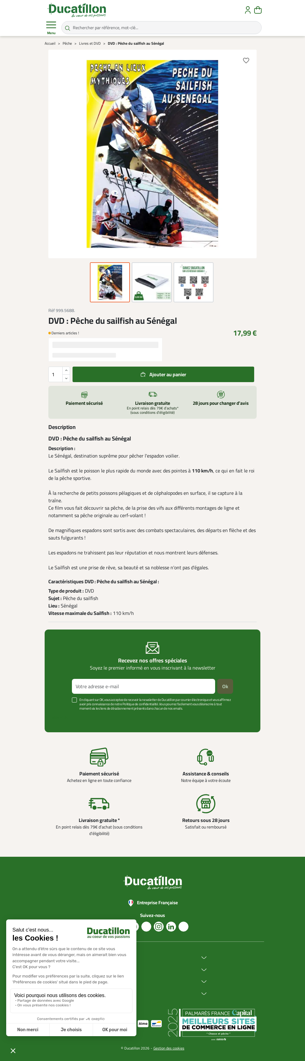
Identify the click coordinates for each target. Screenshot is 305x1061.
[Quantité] (59, 374)
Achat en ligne (113, 969)
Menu (51, 28)
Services (107, 981)
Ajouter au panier (167, 374)
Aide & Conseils (114, 993)
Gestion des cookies (168, 1048)
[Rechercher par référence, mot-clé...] (161, 27)
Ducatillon (109, 957)
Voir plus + (61, 718)
